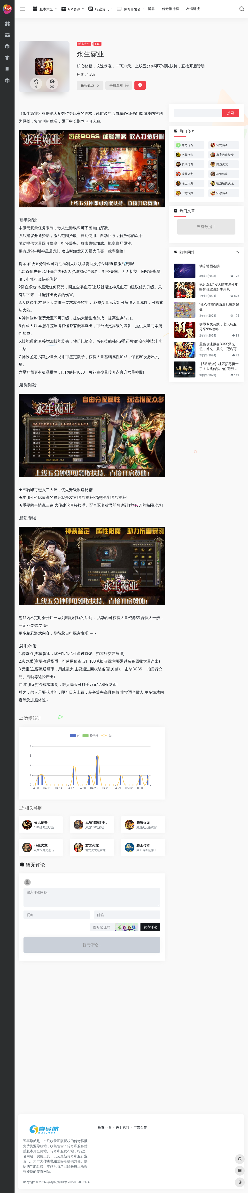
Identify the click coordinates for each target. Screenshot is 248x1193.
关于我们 (122, 1127)
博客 (151, 9)
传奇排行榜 (170, 9)
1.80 (97, 44)
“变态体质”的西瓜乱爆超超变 (219, 306)
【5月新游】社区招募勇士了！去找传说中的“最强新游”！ (219, 366)
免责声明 (104, 1127)
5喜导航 (51, 1182)
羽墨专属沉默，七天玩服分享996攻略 (218, 326)
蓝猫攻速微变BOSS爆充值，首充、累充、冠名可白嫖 (218, 346)
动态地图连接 (209, 266)
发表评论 (150, 927)
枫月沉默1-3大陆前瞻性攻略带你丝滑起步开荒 (218, 287)
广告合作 (140, 1127)
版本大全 (84, 44)
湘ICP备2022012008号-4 (73, 1182)
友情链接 (193, 9)
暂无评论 (35, 865)
